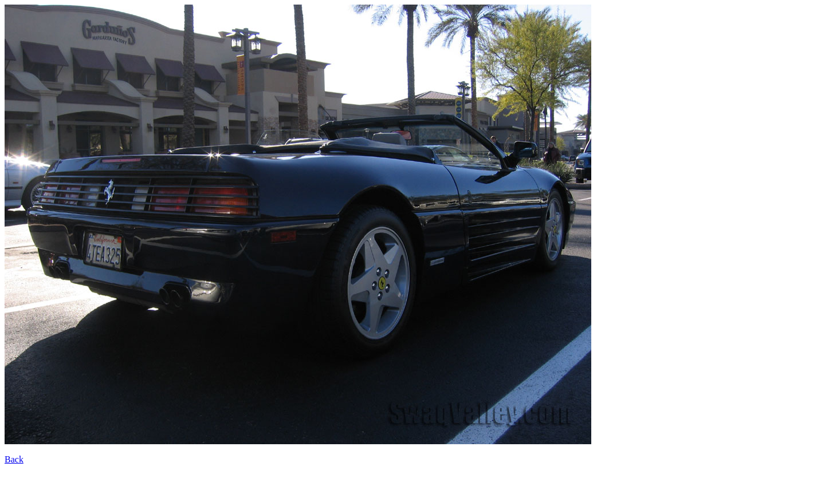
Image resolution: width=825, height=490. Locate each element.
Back (14, 459)
